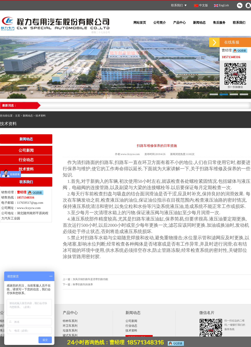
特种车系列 (70, 321)
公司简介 (159, 22)
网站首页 (139, 22)
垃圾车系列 (70, 330)
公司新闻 (26, 150)
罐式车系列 (70, 335)
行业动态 (26, 160)
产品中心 (179, 22)
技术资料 (41, 115)
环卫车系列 (70, 325)
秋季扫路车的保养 (83, 284)
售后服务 (219, 22)
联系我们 (179, 5)
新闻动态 (199, 22)
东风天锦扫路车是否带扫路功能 (90, 279)
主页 (17, 115)
